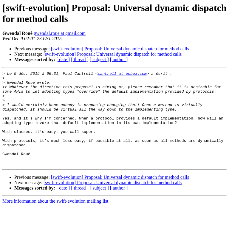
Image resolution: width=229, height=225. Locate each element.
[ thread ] (80, 59)
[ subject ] (99, 59)
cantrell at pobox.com (122, 74)
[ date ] (63, 59)
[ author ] (119, 59)
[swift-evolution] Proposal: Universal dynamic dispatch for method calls (120, 48)
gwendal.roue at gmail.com (60, 33)
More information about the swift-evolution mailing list (55, 219)
